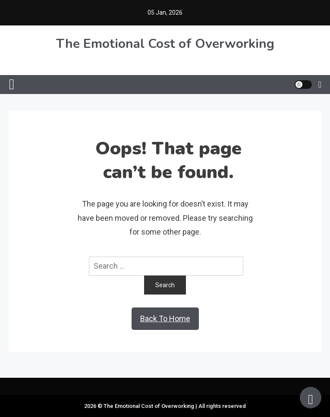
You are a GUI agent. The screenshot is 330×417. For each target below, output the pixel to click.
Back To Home (165, 318)
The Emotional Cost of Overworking (165, 44)
